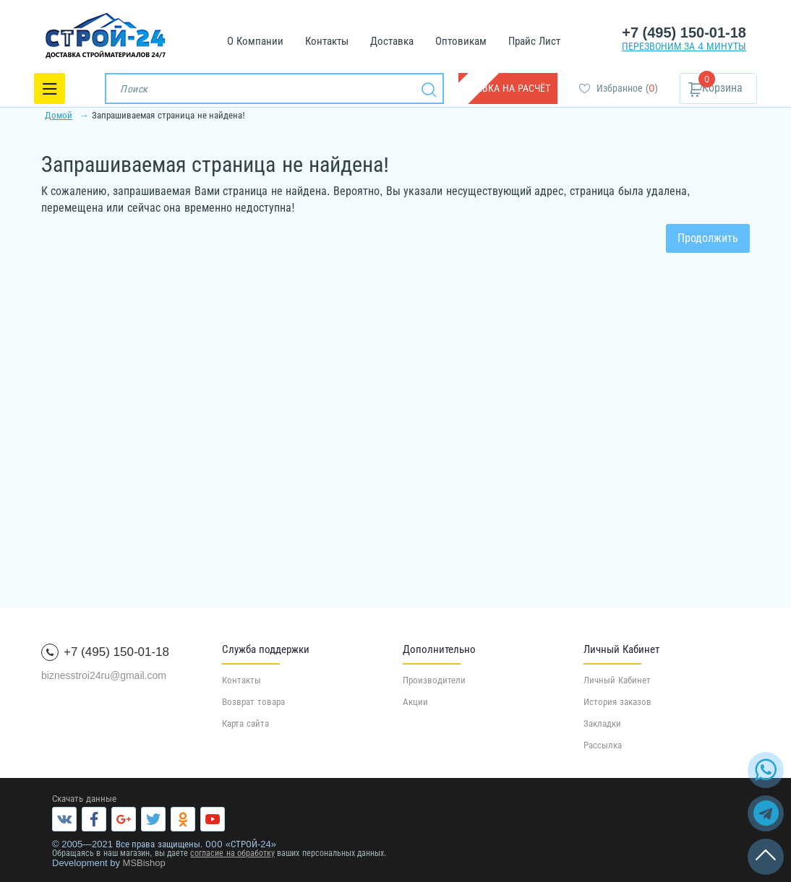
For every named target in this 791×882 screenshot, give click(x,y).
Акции (415, 701)
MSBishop (144, 862)
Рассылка (602, 745)
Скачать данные (84, 798)
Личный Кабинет (617, 680)
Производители (434, 680)
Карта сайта (245, 723)
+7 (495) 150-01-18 (684, 32)
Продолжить (707, 238)
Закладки (602, 723)
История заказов (617, 701)
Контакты (241, 680)
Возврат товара (253, 701)
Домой (58, 115)
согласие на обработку (232, 853)
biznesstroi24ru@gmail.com (103, 675)
